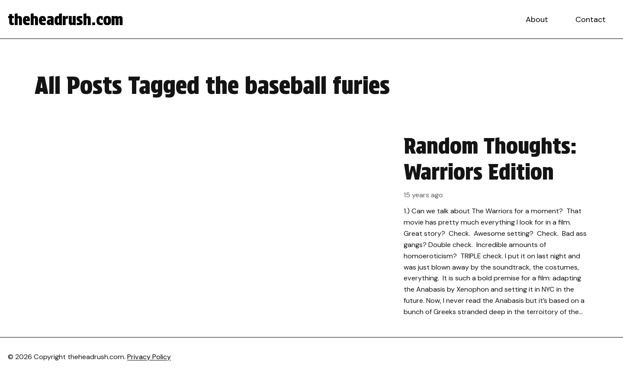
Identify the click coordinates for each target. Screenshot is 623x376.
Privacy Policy (149, 356)
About (537, 19)
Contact (590, 19)
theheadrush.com (65, 19)
